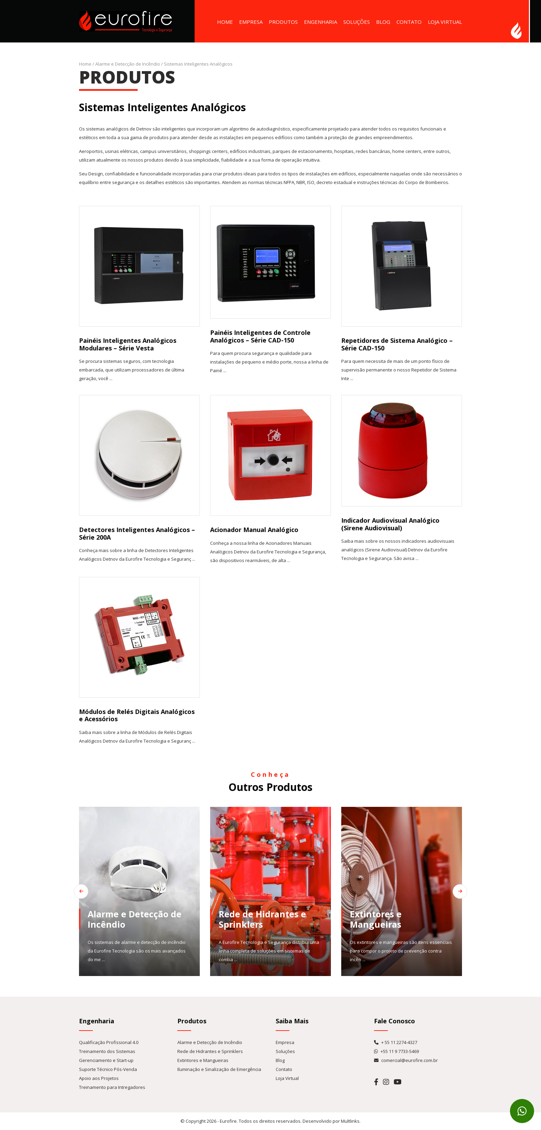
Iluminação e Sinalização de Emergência (219, 1069)
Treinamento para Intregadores (112, 1087)
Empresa (251, 21)
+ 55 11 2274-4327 (395, 1042)
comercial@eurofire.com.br (406, 1060)
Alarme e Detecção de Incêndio (127, 64)
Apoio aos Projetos (99, 1078)
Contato (409, 21)
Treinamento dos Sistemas (107, 1051)
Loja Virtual (445, 21)
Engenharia (320, 21)
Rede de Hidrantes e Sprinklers (210, 1051)
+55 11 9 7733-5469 (396, 1051)
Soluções (356, 21)
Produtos (283, 21)
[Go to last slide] (66, 891)
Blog (383, 21)
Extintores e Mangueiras (202, 1060)
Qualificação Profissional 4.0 (108, 1042)
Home (225, 21)
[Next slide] (474, 891)
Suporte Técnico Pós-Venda (108, 1069)
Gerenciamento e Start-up (106, 1060)
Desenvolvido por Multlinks (331, 1121)
